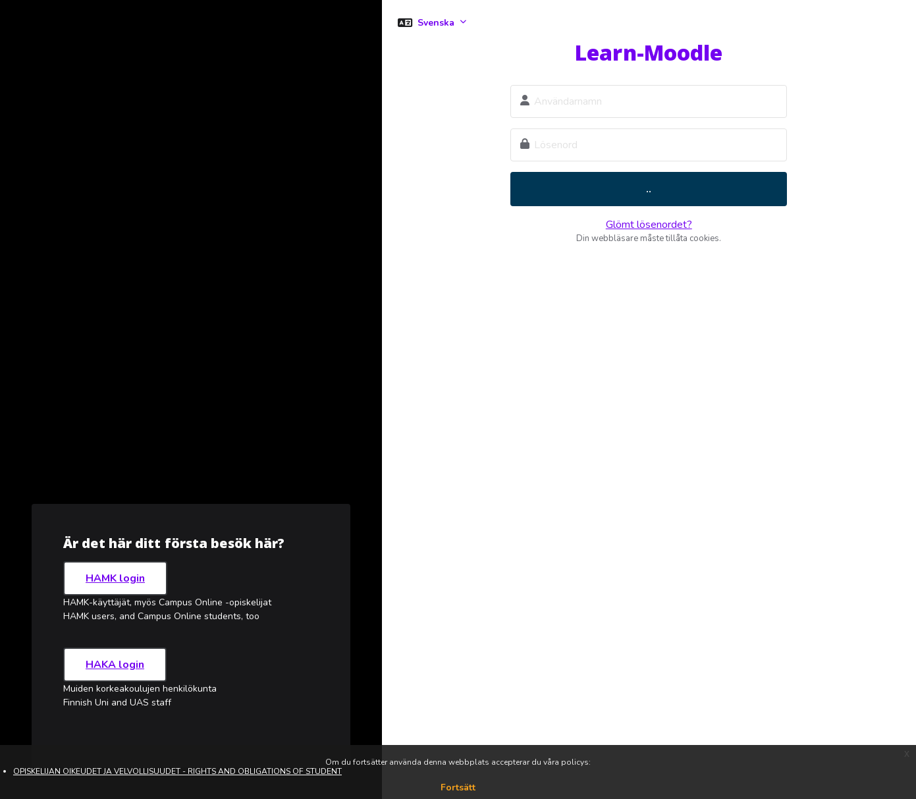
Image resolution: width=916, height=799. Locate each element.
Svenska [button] (437, 22)
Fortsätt (458, 787)
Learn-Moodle (648, 52)
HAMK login (115, 578)
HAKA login (115, 664)
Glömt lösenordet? (649, 224)
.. (648, 189)
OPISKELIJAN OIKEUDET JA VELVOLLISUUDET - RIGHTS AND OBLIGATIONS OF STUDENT (177, 771)
